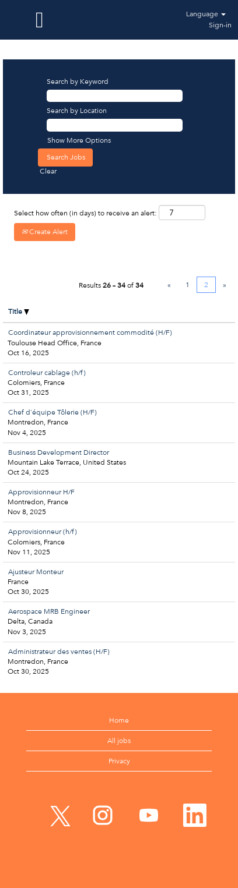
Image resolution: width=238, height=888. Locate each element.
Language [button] (206, 14)
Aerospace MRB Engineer (49, 611)
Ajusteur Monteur (36, 572)
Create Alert (45, 232)
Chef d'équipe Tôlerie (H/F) (52, 412)
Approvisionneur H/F (41, 492)
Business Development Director (58, 452)
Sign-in (220, 25)
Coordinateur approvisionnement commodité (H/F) (90, 332)
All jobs (119, 741)
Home (119, 720)
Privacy (119, 761)
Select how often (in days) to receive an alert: (85, 213)
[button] (39, 19)
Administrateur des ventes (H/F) (59, 652)
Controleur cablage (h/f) (47, 373)
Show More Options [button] (79, 140)
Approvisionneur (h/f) (42, 532)
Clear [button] (48, 171)
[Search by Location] (115, 125)
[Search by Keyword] (115, 96)
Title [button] (18, 311)
